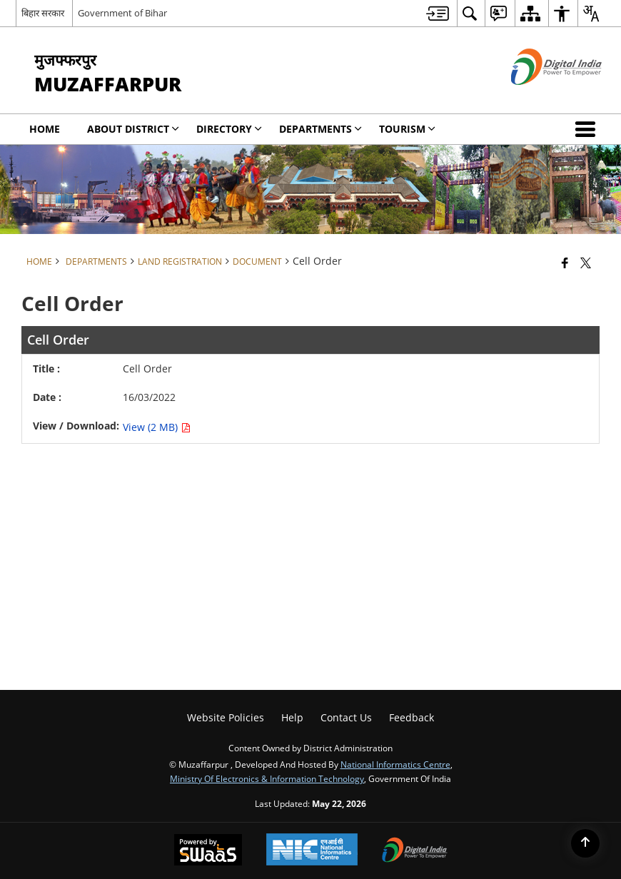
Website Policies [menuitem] (225, 717)
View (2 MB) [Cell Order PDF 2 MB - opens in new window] (157, 427)
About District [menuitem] (133, 129)
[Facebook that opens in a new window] (565, 262)
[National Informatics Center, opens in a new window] (312, 851)
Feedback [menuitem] (411, 717)
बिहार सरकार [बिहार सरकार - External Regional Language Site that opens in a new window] (42, 12)
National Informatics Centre (395, 764)
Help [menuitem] (292, 717)
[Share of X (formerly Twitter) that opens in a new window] (586, 262)
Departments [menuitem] (320, 129)
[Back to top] (585, 843)
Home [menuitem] (44, 129)
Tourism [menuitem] (407, 129)
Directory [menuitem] (229, 129)
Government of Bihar (122, 12)
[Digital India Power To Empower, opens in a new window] (414, 851)
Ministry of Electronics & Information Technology (267, 778)
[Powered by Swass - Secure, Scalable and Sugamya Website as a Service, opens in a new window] (208, 851)
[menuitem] (437, 13)
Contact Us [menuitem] (346, 717)
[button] (588, 129)
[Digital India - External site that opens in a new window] (538, 96)
